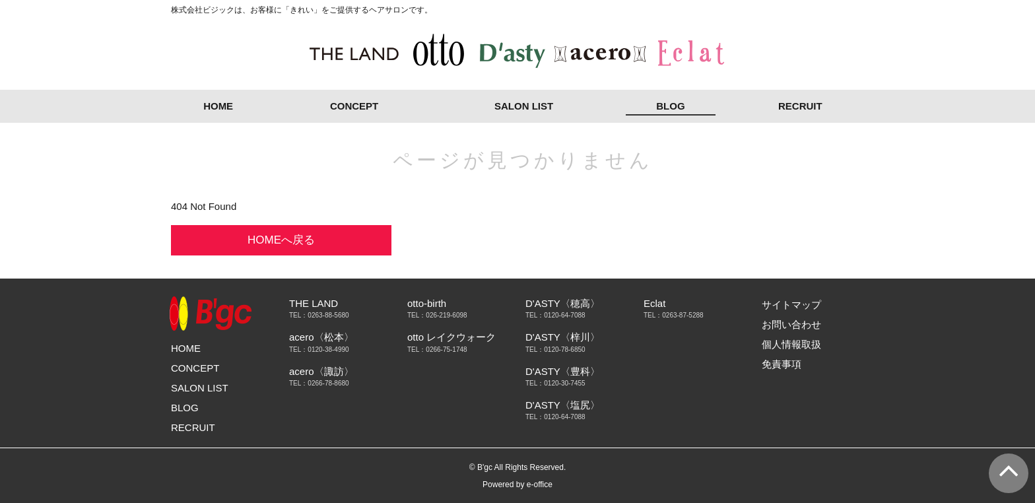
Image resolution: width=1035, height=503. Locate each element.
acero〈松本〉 (321, 337)
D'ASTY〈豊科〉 (562, 371)
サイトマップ (791, 304)
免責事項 (781, 364)
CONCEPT (354, 106)
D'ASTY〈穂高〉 (562, 303)
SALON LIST (523, 106)
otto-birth (426, 303)
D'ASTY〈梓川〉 (562, 337)
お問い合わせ (791, 324)
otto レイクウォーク (451, 337)
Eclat (654, 303)
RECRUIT (800, 106)
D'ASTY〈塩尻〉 (562, 405)
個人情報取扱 (791, 344)
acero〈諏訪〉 (321, 371)
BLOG (670, 106)
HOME (218, 106)
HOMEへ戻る (281, 240)
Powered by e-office (517, 484)
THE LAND (313, 303)
